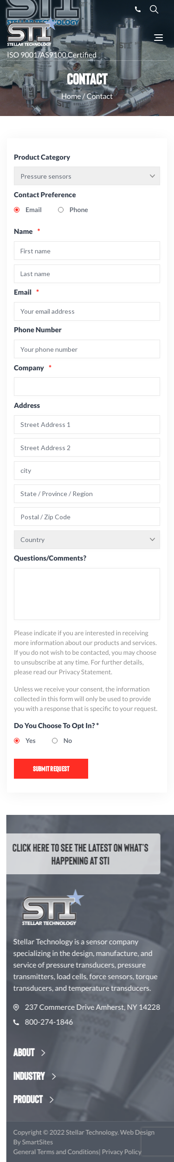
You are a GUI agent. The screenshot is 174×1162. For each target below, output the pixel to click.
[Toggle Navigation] (158, 37)
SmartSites (55, 1142)
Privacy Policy (139, 1152)
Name (27, 231)
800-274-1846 (61, 1022)
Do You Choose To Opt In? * (56, 726)
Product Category (42, 157)
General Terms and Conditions (73, 1152)
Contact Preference (45, 195)
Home (71, 96)
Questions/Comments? (50, 558)
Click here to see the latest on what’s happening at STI (73, 854)
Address (27, 405)
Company (33, 368)
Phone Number (38, 330)
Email (26, 292)
